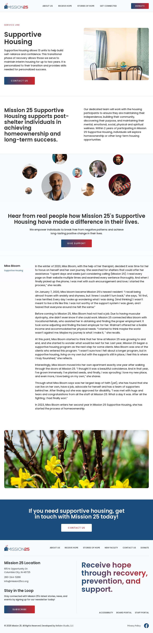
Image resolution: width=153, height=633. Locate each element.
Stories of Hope (85, 6)
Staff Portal (142, 612)
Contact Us (19, 80)
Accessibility (106, 612)
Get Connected (108, 6)
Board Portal (124, 612)
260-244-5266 (12, 577)
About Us (48, 6)
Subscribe (19, 609)
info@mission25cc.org (16, 581)
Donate (140, 6)
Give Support (76, 243)
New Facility (111, 547)
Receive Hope (65, 6)
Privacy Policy (134, 625)
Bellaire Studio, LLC (65, 625)
